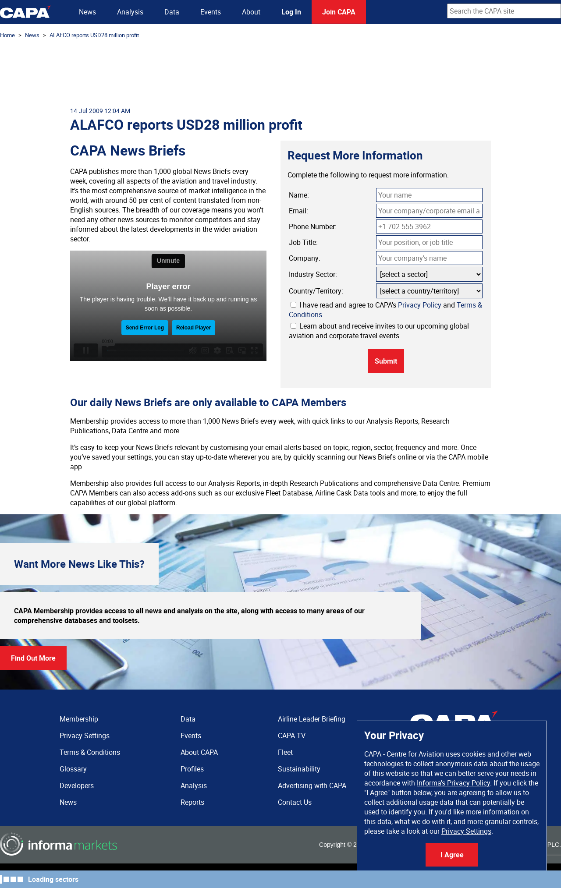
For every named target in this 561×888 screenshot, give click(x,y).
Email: (298, 211)
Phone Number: (313, 226)
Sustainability (299, 769)
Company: (304, 258)
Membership (79, 719)
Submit (386, 361)
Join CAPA (338, 12)
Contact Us (295, 802)
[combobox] (504, 11)
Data (171, 12)
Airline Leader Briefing (311, 719)
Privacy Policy (419, 305)
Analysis (130, 12)
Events (210, 12)
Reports (192, 802)
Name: (299, 195)
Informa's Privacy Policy (453, 783)
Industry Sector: (313, 274)
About (251, 12)
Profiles (192, 769)
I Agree (452, 855)
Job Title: (303, 242)
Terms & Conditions (90, 752)
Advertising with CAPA (312, 785)
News (87, 12)
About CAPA (199, 752)
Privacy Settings (466, 831)
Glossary (73, 769)
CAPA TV (291, 735)
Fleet (285, 752)
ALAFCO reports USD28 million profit (94, 35)
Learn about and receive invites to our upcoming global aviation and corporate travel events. (379, 330)
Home (7, 35)
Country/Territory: (316, 291)
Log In (291, 12)
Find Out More (33, 658)
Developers (77, 785)
